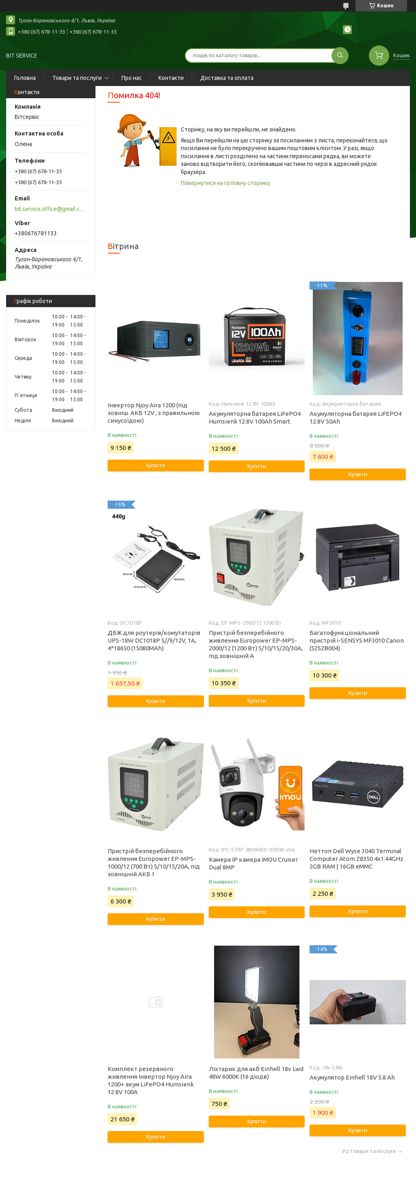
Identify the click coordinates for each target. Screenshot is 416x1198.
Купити (155, 465)
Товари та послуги (77, 78)
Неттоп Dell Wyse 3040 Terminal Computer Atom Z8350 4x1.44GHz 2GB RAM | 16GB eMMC (356, 858)
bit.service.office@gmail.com (50, 209)
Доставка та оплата (227, 78)
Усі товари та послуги (369, 1151)
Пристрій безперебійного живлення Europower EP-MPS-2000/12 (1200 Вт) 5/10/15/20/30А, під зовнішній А (256, 644)
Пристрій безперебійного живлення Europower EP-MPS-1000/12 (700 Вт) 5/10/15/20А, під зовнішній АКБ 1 (154, 862)
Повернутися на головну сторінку (225, 183)
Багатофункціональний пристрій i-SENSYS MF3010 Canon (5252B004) (357, 640)
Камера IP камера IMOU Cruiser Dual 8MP (253, 863)
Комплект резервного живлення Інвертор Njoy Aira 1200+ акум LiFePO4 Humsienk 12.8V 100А (151, 1080)
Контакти (171, 78)
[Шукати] (340, 55)
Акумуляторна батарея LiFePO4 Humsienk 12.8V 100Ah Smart (255, 417)
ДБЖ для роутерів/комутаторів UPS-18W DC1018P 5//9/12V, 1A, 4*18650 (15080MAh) (154, 640)
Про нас (131, 78)
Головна (25, 78)
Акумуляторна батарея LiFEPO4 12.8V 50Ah (355, 417)
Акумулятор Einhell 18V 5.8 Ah (352, 1077)
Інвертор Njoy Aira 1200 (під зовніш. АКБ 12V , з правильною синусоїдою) (154, 413)
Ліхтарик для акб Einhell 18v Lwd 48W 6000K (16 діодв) (256, 1072)
